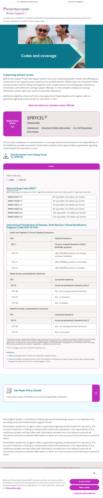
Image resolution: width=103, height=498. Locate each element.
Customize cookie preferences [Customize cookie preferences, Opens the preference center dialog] (84, 493)
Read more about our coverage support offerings (51, 105)
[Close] (94, 473)
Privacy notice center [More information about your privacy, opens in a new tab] (13, 488)
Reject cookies (84, 487)
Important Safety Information (56, 128)
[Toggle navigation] (96, 11)
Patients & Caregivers (75, 2)
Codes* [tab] (51, 166)
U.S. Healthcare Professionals (27, 2)
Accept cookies (84, 482)
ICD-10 (22, 180)
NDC (12, 180)
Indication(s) (33, 128)
